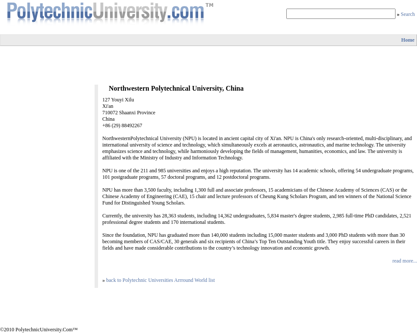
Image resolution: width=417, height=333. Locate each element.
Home (407, 40)
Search (408, 14)
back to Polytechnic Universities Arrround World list (160, 280)
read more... (404, 261)
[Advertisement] (208, 65)
